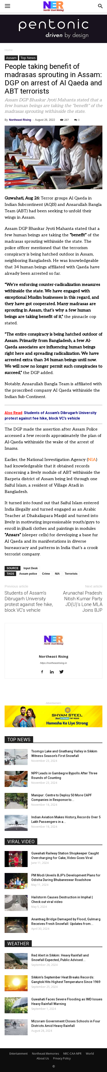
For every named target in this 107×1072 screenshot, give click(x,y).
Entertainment (18, 1054)
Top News (28, 58)
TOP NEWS (18, 739)
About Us (43, 1058)
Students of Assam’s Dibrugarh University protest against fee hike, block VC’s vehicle (29, 601)
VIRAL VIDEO (21, 841)
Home (9, 50)
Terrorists (71, 573)
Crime (46, 573)
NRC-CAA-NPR (72, 1054)
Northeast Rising (20, 119)
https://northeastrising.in (53, 663)
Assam (11, 58)
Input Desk (30, 568)
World (90, 1054)
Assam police (28, 573)
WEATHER (18, 943)
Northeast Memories (45, 1054)
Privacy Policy (62, 1058)
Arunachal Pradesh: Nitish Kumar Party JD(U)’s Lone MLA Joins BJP (82, 601)
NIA (92, 459)
